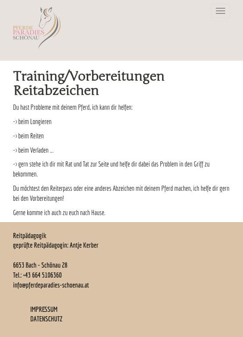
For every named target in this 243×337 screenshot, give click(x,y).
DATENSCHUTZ (46, 319)
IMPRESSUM (44, 309)
